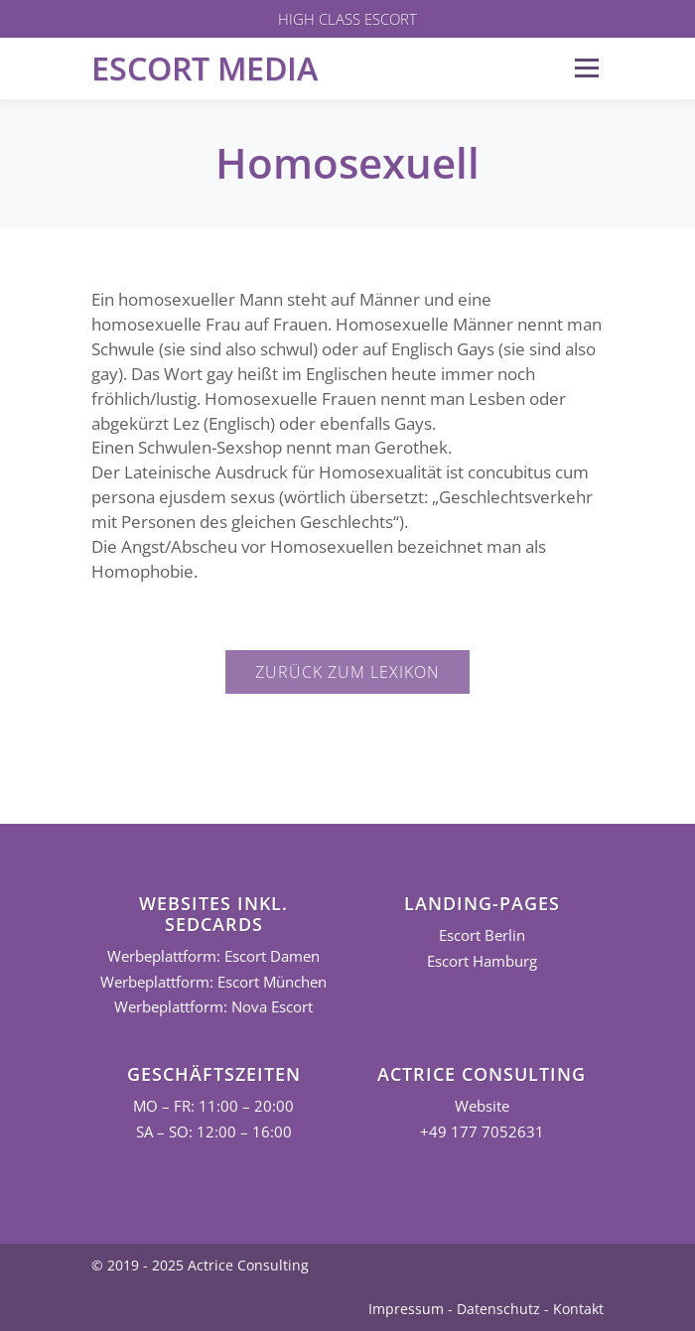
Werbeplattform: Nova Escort (213, 1006)
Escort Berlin (482, 935)
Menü (586, 68)
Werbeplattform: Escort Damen (213, 956)
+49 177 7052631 (482, 1132)
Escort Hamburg (482, 961)
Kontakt (578, 1308)
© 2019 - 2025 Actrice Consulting (200, 1265)
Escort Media (204, 68)
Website (482, 1106)
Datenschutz (498, 1308)
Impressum (406, 1308)
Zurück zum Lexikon (347, 672)
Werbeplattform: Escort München (213, 982)
